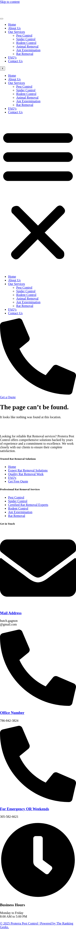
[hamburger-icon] (1, 18)
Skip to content (10, 1)
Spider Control (25, 39)
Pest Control (24, 35)
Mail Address (10, 613)
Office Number (12, 713)
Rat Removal (24, 54)
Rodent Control (26, 43)
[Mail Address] (38, 605)
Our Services (16, 32)
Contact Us (15, 61)
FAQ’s (12, 57)
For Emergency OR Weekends (24, 809)
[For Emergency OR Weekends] (38, 801)
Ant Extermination (28, 50)
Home (12, 24)
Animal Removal (27, 46)
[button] (38, 194)
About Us (14, 28)
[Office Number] (38, 704)
